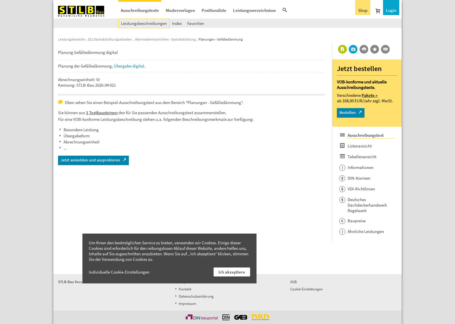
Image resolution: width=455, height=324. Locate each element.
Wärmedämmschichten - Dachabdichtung (165, 39)
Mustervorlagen (180, 10)
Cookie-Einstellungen (306, 289)
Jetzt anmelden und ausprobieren (90, 160)
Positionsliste (214, 10)
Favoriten (195, 23)
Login (391, 10)
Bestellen (348, 112)
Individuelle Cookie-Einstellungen (119, 272)
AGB (293, 281)
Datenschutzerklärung (194, 296)
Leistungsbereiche (71, 39)
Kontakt (182, 289)
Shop (362, 10)
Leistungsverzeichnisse (254, 10)
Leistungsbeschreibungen (144, 23)
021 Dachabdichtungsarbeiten (110, 39)
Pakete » (370, 95)
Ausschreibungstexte (140, 10)
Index (177, 23)
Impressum (185, 303)
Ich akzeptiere (232, 272)
